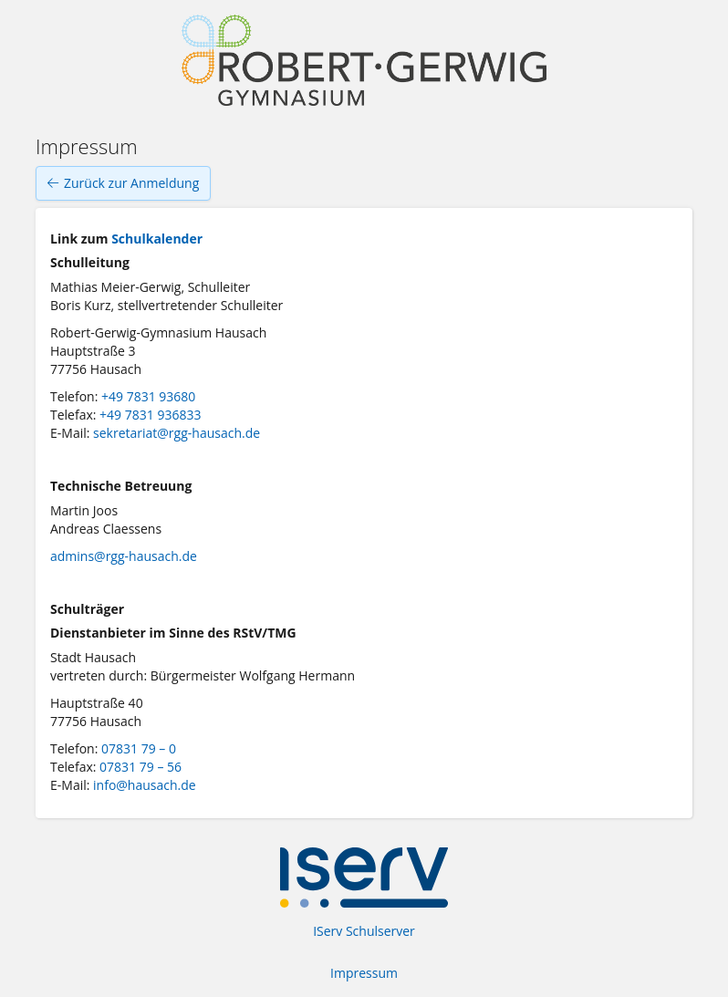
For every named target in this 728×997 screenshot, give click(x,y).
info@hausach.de (144, 785)
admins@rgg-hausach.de (123, 556)
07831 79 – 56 (140, 766)
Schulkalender (157, 238)
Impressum (364, 972)
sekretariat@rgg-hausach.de (176, 432)
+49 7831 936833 (150, 414)
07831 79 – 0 (138, 748)
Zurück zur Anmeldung (123, 183)
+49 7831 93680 (148, 396)
